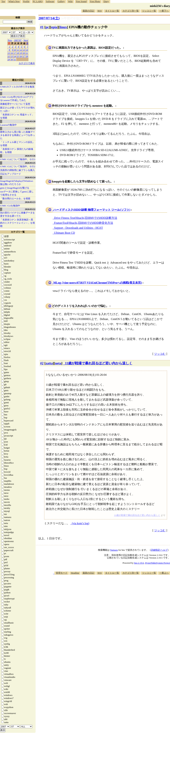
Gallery (61, 1)
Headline (75, 572)
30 (12, 59)
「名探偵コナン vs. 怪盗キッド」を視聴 (17, 116)
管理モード (61, 572)
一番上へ (164, 572)
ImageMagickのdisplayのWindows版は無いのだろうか (16, 182)
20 (24, 53)
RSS (100, 10)
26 (21, 56)
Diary (106, 1)
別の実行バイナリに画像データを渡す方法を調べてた (17, 214)
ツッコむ (160, 353)
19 (21, 53)
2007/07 (18, 40)
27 (24, 56)
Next (25, 40)
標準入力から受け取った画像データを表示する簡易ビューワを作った (17, 135)
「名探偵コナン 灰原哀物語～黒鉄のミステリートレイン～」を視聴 (17, 222)
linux (63, 27)
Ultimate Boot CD (64, 232)
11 (18, 49)
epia (54, 27)
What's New (14, 1)
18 (18, 53)
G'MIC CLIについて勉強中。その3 (17, 159)
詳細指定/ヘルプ (159, 550)
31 (15, 59)
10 (15, 49)
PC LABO (38, 1)
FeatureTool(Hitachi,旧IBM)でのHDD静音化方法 (83, 222)
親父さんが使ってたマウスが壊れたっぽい (17, 109)
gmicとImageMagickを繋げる (14, 188)
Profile (26, 1)
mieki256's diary (160, 5)
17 (15, 53)
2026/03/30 (30, 83)
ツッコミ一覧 (149, 10)
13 (24, 49)
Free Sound (81, 1)
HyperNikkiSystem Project (157, 563)
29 (9, 59)
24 (15, 56)
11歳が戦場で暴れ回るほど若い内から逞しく (98, 363)
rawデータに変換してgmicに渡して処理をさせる (17, 193)
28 (27, 56)
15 (9, 53)
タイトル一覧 (112, 10)
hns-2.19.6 (139, 563)
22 (9, 56)
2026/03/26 (30, 155)
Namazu (114, 550)
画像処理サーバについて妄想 (15, 104)
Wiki (70, 1)
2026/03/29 (30, 93)
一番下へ (164, 10)
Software (50, 1)
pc (47, 27)
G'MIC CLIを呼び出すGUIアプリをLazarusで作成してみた (17, 99)
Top (3, 1)
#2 (42, 363)
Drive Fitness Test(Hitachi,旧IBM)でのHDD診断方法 (85, 217)
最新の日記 (88, 10)
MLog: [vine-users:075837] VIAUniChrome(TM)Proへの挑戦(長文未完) (97, 282)
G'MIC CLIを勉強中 (10, 205)
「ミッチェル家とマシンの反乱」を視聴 (17, 144)
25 (18, 56)
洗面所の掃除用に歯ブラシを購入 (17, 170)
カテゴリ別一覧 (131, 10)
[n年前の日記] (70, 18)
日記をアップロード (10, 174)
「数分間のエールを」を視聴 (15, 198)
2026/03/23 (30, 202)
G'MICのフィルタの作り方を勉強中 (17, 88)
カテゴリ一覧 (18, 232)
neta (58, 363)
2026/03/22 (30, 209)
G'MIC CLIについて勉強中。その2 (17, 166)
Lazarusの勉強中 (8, 125)
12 (21, 49)
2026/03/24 (30, 177)
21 (27, 53)
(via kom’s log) (80, 523)
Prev (10, 40)
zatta (49, 363)
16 (12, 53)
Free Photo (95, 1)
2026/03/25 (30, 163)
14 (27, 49)
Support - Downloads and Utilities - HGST (78, 227)
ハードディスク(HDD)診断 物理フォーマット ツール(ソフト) (91, 209)
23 (12, 56)
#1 (42, 27)
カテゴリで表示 (27, 63)
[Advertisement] (122, 602)
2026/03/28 (30, 121)
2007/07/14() (49, 18)
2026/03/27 (30, 128)
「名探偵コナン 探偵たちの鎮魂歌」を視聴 (16, 151)
